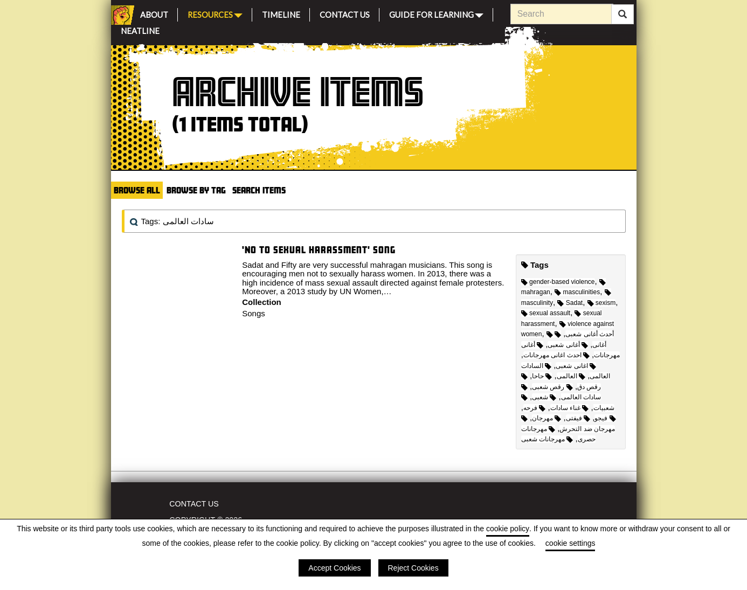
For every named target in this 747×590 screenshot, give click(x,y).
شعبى (544, 397)
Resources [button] (215, 14)
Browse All (137, 190)
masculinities (577, 292)
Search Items (259, 190)
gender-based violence (558, 282)
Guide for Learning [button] (436, 14)
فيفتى (578, 418)
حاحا (542, 376)
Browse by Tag (196, 190)
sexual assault (545, 313)
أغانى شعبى (568, 345)
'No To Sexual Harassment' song (319, 249)
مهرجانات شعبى (547, 439)
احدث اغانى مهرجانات (556, 355)
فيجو (604, 418)
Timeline (281, 13)
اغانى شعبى (576, 366)
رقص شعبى (552, 387)
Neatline (140, 29)
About (154, 13)
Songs (253, 313)
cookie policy (507, 528)
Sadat (570, 303)
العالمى (571, 376)
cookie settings (570, 543)
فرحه (534, 408)
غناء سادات (569, 408)
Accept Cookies (334, 568)
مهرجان (546, 418)
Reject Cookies (413, 568)
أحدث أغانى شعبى (580, 334)
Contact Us (345, 13)
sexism (601, 303)
